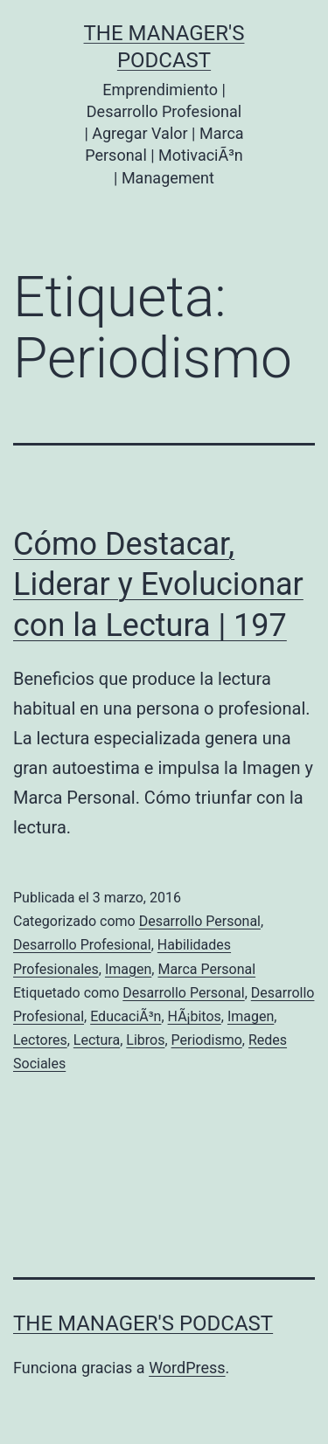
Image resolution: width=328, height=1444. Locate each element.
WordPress (187, 1367)
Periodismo (206, 1040)
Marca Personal (206, 969)
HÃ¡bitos (194, 1016)
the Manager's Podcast (143, 1323)
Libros (145, 1040)
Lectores (40, 1040)
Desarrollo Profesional (82, 944)
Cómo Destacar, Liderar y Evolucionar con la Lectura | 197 (158, 585)
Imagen (128, 969)
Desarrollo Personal (200, 921)
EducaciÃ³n (125, 1016)
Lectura (96, 1040)
